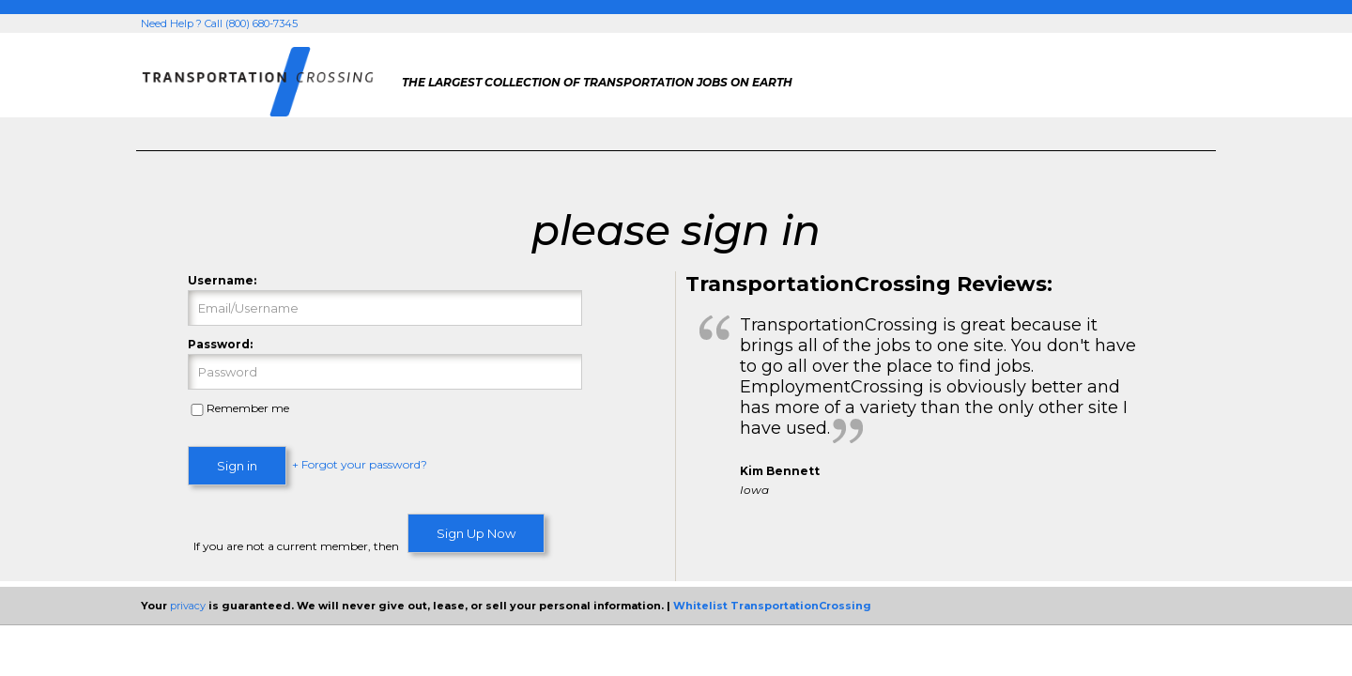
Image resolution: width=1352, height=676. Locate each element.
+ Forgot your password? (359, 464)
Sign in (237, 465)
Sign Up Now (476, 533)
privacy (188, 605)
